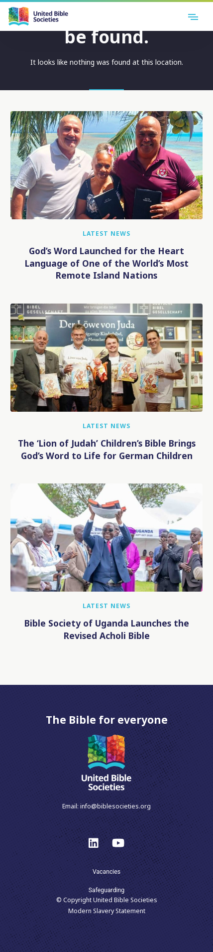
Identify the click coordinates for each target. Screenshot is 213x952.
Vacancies (106, 871)
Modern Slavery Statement (106, 911)
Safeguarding (106, 890)
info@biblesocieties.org (115, 806)
